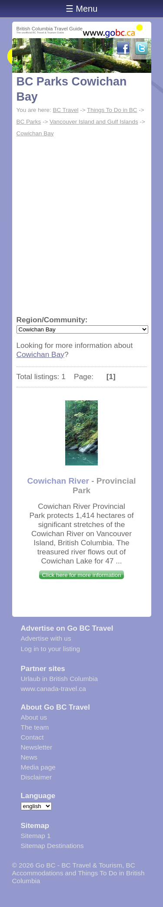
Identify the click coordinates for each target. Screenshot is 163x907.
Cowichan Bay (35, 133)
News (29, 757)
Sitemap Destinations (52, 845)
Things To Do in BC (112, 110)
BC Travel (65, 110)
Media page (38, 767)
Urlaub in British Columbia (59, 678)
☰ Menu (82, 8)
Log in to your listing (50, 648)
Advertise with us (46, 638)
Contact (32, 737)
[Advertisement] (81, 225)
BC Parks (29, 121)
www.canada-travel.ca (53, 688)
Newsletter (37, 747)
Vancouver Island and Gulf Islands (94, 121)
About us (34, 717)
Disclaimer (36, 777)
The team (35, 727)
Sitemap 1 (36, 835)
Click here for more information (81, 575)
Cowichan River (58, 480)
